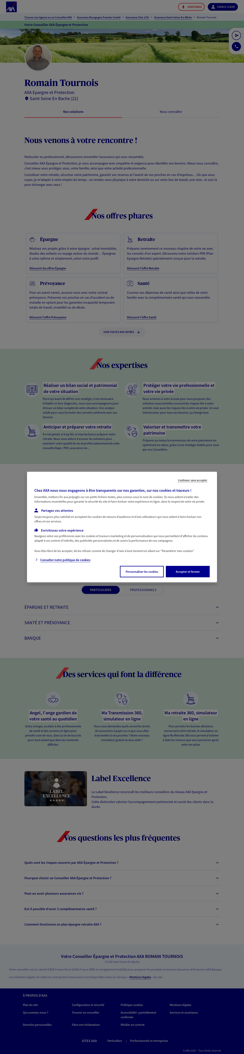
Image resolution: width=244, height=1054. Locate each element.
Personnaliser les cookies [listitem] (142, 572)
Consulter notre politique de (65, 560)
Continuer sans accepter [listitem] (192, 480)
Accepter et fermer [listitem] (188, 572)
